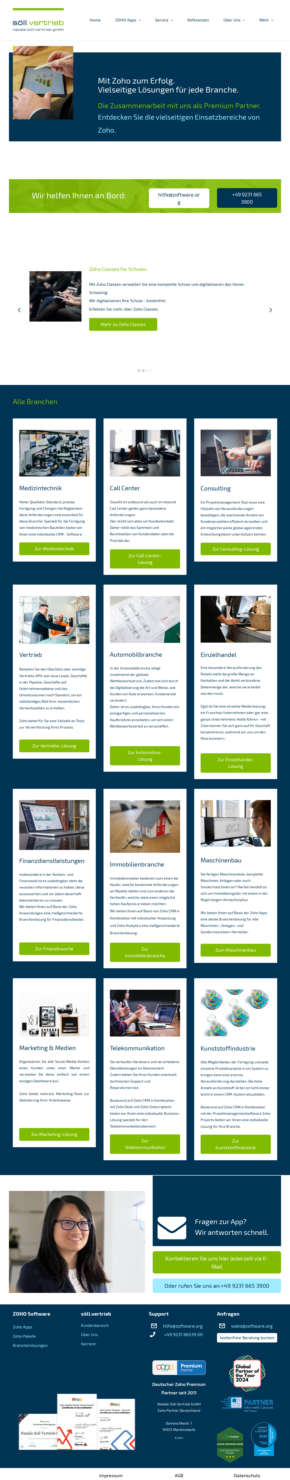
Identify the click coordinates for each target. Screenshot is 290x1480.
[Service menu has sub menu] (164, 20)
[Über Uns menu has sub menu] (234, 20)
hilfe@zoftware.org (183, 1326)
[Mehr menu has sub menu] (266, 20)
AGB (179, 1475)
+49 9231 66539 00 (183, 1334)
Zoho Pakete (24, 1336)
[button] (19, 310)
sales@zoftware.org (252, 1326)
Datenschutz (247, 1475)
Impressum (111, 1475)
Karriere (88, 1343)
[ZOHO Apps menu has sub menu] (127, 20)
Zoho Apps (22, 1326)
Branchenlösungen (30, 1345)
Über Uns (89, 1334)
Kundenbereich (95, 1325)
